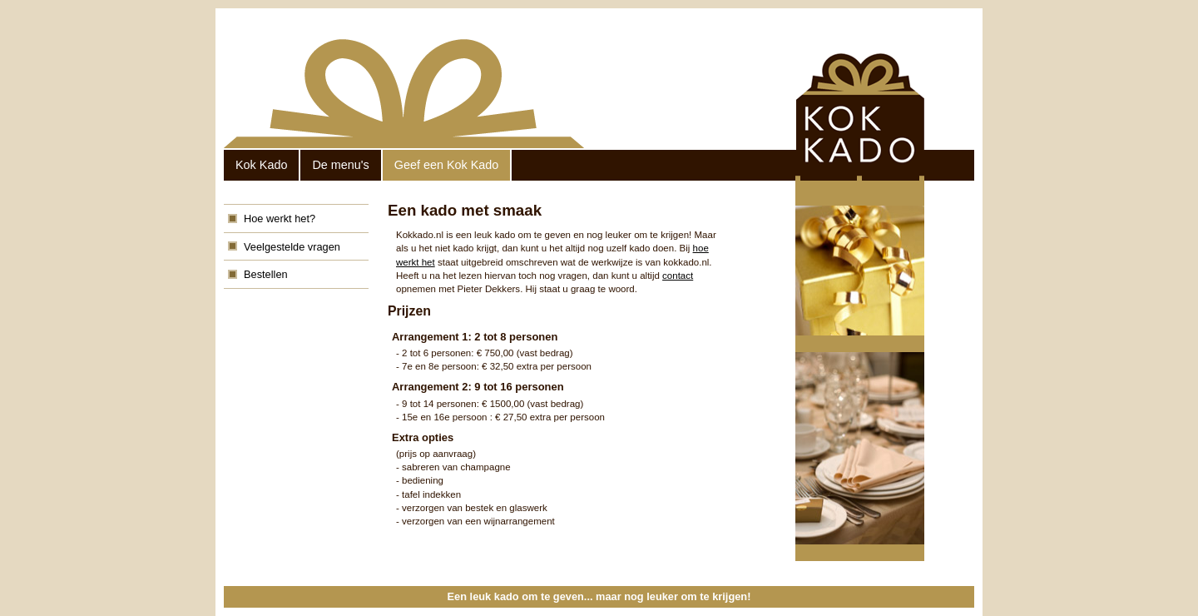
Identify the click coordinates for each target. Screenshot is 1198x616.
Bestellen (266, 274)
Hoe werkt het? (279, 218)
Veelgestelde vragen (292, 247)
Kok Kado (261, 164)
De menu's (340, 164)
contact (677, 276)
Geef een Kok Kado (446, 164)
